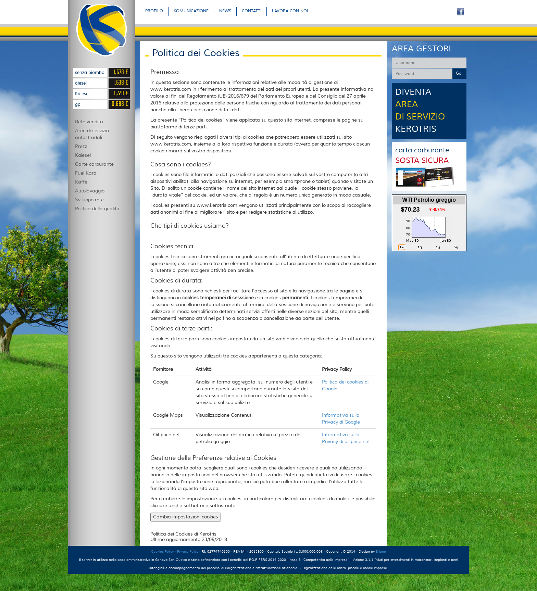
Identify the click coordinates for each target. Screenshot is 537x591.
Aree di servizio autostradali (92, 134)
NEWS (225, 11)
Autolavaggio (89, 191)
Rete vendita (89, 122)
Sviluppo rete (89, 200)
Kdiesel (83, 155)
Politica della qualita (97, 209)
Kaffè (81, 182)
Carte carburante (94, 164)
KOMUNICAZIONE (191, 11)
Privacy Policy (187, 551)
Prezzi (81, 146)
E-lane (381, 551)
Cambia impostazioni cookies (185, 517)
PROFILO (154, 11)
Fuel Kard (85, 173)
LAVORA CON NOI (290, 11)
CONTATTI (251, 11)
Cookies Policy (162, 551)
